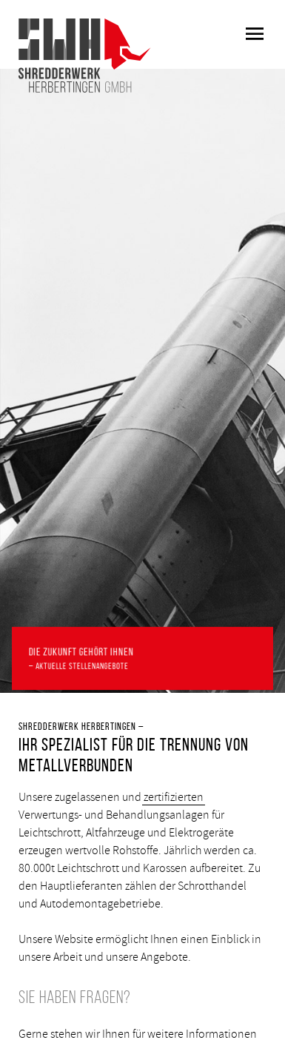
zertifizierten (174, 797)
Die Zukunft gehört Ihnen (142, 659)
